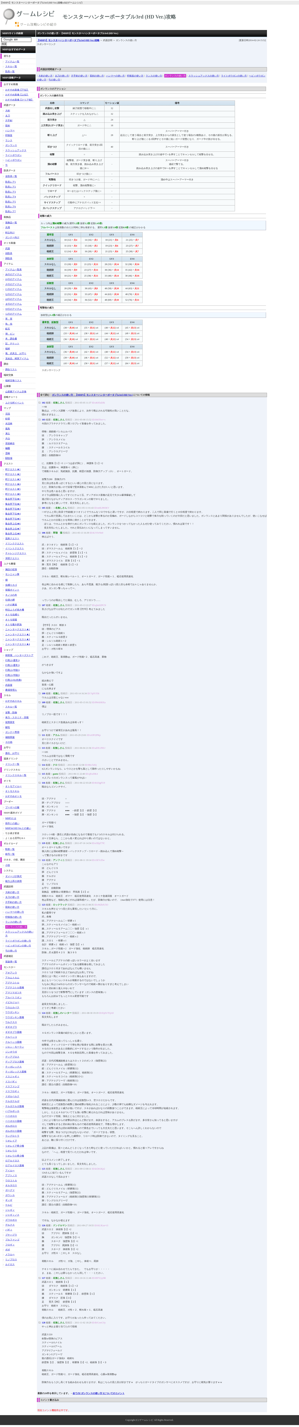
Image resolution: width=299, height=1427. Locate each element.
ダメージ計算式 (13, 876)
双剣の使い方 (97, 75)
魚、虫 (8, 323)
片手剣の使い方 (79, 75)
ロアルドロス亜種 (14, 1165)
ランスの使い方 (154, 75)
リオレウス (11, 1150)
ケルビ (8, 1205)
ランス (8, 140)
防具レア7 (10, 211)
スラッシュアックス (15, 150)
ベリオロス (11, 1116)
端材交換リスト (13, 380)
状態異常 (10, 722)
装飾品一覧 (11, 222)
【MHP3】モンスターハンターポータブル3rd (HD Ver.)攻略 (68, 40)
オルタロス (11, 1185)
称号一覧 (10, 854)
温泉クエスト (12, 538)
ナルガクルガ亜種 (14, 1106)
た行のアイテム (13, 289)
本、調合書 (11, 338)
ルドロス (10, 1264)
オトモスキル (12, 791)
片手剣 (8, 120)
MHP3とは (10, 818)
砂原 (7, 418)
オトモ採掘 (11, 619)
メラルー (10, 1254)
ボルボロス (11, 1126)
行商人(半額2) (12, 675)
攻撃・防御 (11, 712)
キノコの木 (11, 595)
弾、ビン (10, 333)
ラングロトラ (12, 1136)
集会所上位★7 (13, 528)
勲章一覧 (10, 849)
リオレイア (11, 1140)
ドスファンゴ (12, 1086)
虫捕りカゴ (11, 585)
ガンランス (11, 145)
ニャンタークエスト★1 (17, 629)
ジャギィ (10, 1210)
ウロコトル (11, 1180)
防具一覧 (10, 71)
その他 (8, 742)
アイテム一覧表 (13, 269)
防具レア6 (10, 206)
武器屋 (8, 685)
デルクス (10, 1225)
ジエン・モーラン (14, 1047)
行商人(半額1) (12, 670)
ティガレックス (13, 1066)
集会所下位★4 (13, 513)
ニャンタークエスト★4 (17, 644)
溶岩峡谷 (10, 443)
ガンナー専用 (12, 732)
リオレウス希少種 (14, 1155)
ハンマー (10, 130)
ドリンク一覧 (12, 764)
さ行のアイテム (13, 284)
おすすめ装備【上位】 (17, 94)
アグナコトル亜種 (14, 987)
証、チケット (12, 343)
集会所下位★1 (13, 499)
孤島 (7, 428)
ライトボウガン (13, 155)
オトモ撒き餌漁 (13, 624)
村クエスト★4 (13, 484)
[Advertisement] (108, 55)
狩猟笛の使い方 (135, 75)
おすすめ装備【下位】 (17, 89)
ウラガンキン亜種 (14, 1017)
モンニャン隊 (12, 574)
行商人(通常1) (12, 660)
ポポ (7, 1249)
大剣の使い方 (45, 75)
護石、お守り (12, 753)
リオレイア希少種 (14, 1145)
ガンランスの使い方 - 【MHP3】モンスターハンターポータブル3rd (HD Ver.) (92, 395)
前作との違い (12, 823)
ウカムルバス (12, 1007)
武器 (7, 248)
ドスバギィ (11, 1081)
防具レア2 (10, 186)
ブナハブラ (11, 1234)
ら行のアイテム (13, 314)
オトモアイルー (13, 786)
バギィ (8, 1229)
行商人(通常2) (12, 665)
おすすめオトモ (13, 796)
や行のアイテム (13, 309)
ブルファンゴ (12, 1239)
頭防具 (8, 253)
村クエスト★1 (13, 469)
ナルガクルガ (12, 1101)
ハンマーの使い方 (115, 75)
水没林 (8, 423)
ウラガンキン (12, 1012)
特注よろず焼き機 (14, 609)
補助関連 (10, 737)
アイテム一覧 (12, 61)
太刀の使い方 (62, 75)
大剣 (7, 110)
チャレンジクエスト (15, 553)
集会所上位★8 (13, 533)
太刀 (7, 115)
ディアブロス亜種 (14, 1061)
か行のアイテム (13, 279)
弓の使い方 (54, 79)
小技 (7, 865)
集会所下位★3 (13, 508)
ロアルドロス (12, 1160)
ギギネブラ (11, 1027)
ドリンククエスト (14, 543)
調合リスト (11, 369)
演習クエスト (12, 558)
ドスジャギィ (12, 1076)
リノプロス (11, 1259)
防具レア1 (10, 182)
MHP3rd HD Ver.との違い (18, 828)
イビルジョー (12, 1002)
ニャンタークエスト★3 (17, 639)
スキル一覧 (11, 66)
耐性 (7, 727)
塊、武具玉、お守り (15, 353)
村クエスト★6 (13, 494)
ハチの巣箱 (11, 604)
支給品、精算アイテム (17, 358)
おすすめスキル (13, 701)
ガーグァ (10, 1190)
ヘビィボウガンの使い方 (18, 945)
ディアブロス (12, 1056)
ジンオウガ (11, 1051)
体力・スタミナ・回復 (17, 717)
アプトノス (11, 1175)
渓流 (7, 413)
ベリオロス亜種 (13, 1121)
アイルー (10, 1170)
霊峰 (7, 453)
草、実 (8, 318)
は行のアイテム (13, 299)
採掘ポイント (12, 589)
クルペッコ (11, 1037)
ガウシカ (10, 1195)
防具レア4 (10, 196)
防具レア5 (10, 201)
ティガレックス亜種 (15, 1071)
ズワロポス (11, 1220)
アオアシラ (11, 972)
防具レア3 (10, 191)
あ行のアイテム (13, 274)
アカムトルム (12, 977)
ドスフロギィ (12, 1091)
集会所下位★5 (13, 518)
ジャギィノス (12, 1215)
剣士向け (10, 232)
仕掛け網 (10, 599)
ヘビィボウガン (13, 160)
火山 (7, 438)
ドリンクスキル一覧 (15, 775)
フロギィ (10, 1244)
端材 (7, 348)
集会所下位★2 (13, 504)
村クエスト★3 (13, 479)
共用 (7, 227)
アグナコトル (12, 982)
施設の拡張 (11, 569)
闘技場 (8, 458)
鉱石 (7, 328)
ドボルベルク (12, 1096)
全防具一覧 (11, 176)
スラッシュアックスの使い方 (203, 75)
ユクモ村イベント (14, 402)
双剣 (7, 125)
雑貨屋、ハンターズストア (19, 655)
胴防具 (8, 258)
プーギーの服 (12, 807)
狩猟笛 (8, 135)
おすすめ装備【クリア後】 (19, 99)
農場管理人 (11, 690)
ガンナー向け (12, 237)
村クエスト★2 (13, 474)
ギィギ (8, 1200)
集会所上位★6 (13, 523)
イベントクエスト (14, 548)
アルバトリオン (13, 997)
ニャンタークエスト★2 (17, 634)
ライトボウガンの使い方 (234, 75)
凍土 (7, 433)
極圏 (7, 448)
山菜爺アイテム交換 (15, 391)
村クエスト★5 (13, 489)
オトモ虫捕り (12, 614)
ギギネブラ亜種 (13, 1032)
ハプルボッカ (12, 1111)
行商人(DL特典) (13, 680)
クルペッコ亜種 (13, 1042)
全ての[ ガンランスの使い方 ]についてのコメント (99, 1393)
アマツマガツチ (13, 992)
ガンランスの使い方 (175, 75)
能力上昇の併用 (13, 881)
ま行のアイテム (13, 304)
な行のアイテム (13, 294)
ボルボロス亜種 (13, 1131)
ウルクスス (11, 1022)
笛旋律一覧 (11, 961)
